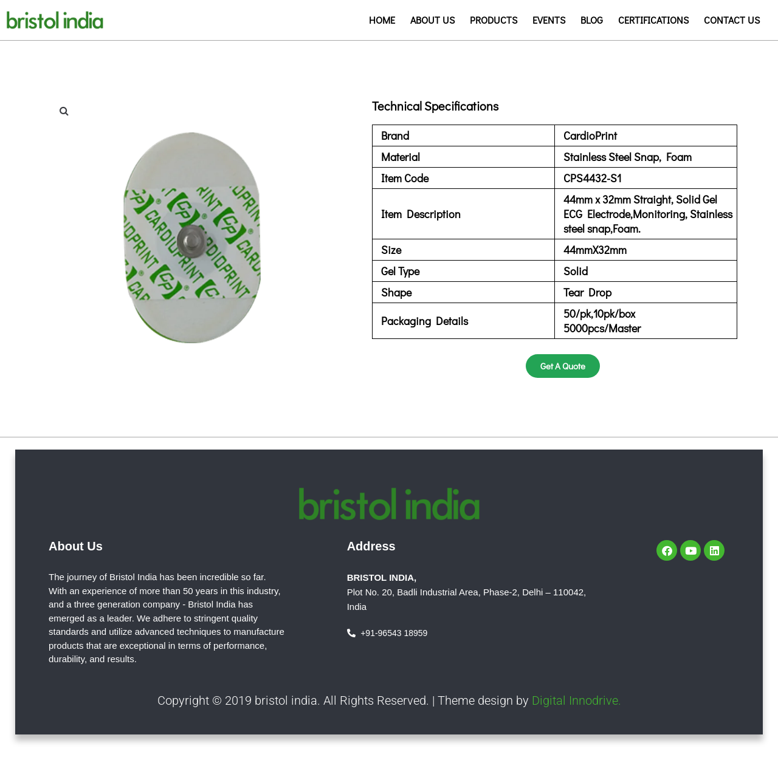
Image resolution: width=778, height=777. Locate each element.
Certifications (653, 19)
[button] (64, 110)
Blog (591, 19)
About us (432, 19)
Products (493, 19)
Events (548, 19)
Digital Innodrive (575, 700)
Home (382, 19)
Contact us (732, 19)
